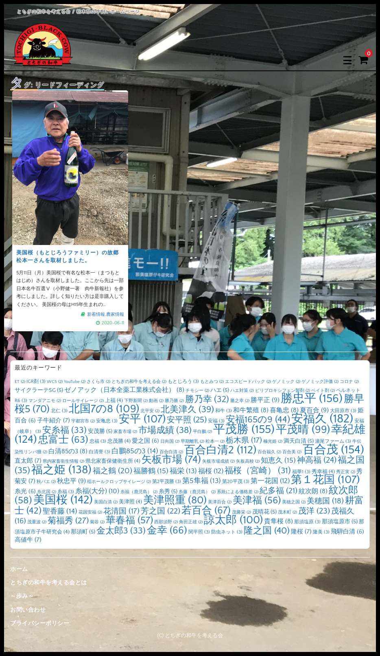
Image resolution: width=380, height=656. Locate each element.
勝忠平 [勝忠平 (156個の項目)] (312, 398)
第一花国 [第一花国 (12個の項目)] (270, 481)
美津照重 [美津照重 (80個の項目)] (175, 500)
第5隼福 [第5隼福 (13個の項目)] (201, 481)
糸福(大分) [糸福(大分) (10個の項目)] (97, 491)
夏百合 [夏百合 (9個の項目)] (314, 410)
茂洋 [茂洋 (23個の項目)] (314, 511)
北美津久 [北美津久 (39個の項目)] (187, 410)
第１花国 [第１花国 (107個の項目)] (325, 480)
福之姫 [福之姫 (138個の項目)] (61, 470)
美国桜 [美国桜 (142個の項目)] (63, 500)
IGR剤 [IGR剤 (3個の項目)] (36, 381)
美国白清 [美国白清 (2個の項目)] (106, 502)
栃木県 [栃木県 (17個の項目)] (244, 440)
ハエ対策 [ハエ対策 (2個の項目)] (242, 390)
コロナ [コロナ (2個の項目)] (349, 381)
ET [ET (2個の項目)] (20, 381)
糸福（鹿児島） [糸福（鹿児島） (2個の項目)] (138, 492)
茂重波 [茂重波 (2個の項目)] (36, 522)
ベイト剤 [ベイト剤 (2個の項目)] (323, 390)
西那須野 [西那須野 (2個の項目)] (166, 522)
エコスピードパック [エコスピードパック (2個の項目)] (248, 381)
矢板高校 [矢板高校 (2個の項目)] (248, 461)
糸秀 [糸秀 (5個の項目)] (168, 491)
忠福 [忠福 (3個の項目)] (98, 441)
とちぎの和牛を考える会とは (48, 582)
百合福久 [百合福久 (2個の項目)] (269, 452)
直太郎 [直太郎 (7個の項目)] (28, 460)
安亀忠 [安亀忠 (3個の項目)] (107, 421)
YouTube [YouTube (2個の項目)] (74, 381)
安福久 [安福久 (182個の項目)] (322, 419)
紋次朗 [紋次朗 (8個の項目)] (313, 491)
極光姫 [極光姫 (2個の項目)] (272, 441)
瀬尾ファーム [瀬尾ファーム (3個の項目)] (333, 441)
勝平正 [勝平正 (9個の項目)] (265, 400)
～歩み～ (22, 596)
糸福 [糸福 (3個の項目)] (65, 491)
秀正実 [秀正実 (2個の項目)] (345, 472)
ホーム (19, 569)
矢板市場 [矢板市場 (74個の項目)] (171, 460)
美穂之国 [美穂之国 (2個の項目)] (294, 502)
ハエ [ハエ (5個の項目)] (219, 390)
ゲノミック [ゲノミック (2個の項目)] (286, 381)
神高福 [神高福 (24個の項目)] (316, 460)
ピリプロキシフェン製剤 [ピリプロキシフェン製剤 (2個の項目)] (282, 390)
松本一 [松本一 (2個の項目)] (215, 441)
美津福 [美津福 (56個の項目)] (257, 500)
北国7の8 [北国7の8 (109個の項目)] (104, 409)
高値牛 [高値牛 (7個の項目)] (28, 539)
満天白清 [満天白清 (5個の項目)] (299, 441)
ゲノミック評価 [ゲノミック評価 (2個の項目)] (320, 381)
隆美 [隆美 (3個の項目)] (321, 532)
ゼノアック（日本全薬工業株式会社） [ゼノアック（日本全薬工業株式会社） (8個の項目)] (124, 390)
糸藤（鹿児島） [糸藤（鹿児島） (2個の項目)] (197, 492)
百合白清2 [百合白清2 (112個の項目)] (220, 450)
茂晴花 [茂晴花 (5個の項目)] (264, 512)
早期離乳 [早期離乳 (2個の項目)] (192, 441)
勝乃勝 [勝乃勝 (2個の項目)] (174, 400)
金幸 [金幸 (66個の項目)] (167, 530)
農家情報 (115, 314)
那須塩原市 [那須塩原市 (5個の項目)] (340, 521)
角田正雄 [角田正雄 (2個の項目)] (191, 522)
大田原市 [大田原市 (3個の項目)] (343, 410)
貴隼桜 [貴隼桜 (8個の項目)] (278, 521)
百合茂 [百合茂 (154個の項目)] (333, 450)
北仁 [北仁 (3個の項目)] (59, 410)
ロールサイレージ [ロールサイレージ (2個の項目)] (83, 400)
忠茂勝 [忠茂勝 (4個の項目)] (119, 441)
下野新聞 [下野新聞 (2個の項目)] (136, 400)
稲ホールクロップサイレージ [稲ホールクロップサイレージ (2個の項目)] (119, 481)
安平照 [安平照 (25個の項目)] (187, 419)
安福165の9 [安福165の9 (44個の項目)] (258, 420)
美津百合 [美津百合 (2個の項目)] (219, 502)
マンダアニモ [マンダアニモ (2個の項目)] (44, 400)
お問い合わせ (28, 610)
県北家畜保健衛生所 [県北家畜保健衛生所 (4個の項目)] (112, 461)
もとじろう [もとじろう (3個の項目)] (183, 381)
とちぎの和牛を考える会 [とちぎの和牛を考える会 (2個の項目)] (138, 381)
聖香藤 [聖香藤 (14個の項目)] (60, 511)
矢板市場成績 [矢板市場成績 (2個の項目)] (218, 461)
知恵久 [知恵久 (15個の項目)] (278, 461)
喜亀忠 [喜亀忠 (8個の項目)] (284, 410)
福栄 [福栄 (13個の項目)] (183, 471)
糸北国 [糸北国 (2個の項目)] (46, 492)
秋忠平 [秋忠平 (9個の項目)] (71, 481)
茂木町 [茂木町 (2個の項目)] (287, 512)
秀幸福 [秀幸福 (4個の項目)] (323, 472)
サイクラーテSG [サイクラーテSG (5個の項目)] (39, 390)
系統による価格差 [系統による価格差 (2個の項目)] (237, 492)
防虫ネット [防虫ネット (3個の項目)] (226, 532)
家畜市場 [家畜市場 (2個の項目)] (125, 431)
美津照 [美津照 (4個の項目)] (130, 502)
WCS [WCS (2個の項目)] (55, 381)
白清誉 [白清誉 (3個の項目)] (99, 452)
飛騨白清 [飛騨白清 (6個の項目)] (347, 532)
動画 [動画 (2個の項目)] (156, 400)
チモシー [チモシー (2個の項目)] (197, 390)
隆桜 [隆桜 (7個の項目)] (301, 531)
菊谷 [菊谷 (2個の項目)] (97, 522)
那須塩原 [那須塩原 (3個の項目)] (307, 522)
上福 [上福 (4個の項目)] (114, 400)
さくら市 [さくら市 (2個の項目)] (98, 381)
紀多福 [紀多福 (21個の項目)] (278, 490)
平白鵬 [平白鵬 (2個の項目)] (202, 431)
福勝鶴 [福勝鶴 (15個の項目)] (150, 471)
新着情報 (96, 314)
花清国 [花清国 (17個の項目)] (121, 511)
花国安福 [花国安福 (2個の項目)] (90, 512)
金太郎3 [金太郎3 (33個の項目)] (121, 531)
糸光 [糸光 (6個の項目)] (25, 491)
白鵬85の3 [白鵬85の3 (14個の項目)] (134, 451)
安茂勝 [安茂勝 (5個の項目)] (100, 431)
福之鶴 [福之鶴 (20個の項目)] (112, 470)
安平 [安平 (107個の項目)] (142, 419)
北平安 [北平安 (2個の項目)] (149, 411)
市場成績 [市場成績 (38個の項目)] (165, 430)
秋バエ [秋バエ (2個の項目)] (46, 481)
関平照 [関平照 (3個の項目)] (199, 532)
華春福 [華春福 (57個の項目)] (129, 520)
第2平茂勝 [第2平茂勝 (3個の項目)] (166, 481)
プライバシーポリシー (39, 623)
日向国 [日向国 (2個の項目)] (169, 441)
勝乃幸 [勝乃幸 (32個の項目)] (207, 400)
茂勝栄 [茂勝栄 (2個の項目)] (241, 512)
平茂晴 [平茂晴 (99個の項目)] (303, 430)
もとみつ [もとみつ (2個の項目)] (212, 381)
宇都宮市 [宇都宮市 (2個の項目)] (83, 421)
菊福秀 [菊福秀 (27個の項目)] (68, 520)
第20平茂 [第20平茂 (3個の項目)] (235, 481)
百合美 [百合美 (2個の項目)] (291, 452)
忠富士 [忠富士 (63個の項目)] (63, 439)
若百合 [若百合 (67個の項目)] (206, 510)
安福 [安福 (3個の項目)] (216, 421)
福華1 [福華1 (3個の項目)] (301, 472)
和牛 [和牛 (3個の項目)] (223, 410)
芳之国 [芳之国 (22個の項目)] (160, 511)
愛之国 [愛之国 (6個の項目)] (145, 441)
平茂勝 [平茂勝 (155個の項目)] (244, 429)
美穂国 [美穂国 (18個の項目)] (325, 501)
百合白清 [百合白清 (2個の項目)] (171, 452)
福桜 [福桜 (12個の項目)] (210, 471)
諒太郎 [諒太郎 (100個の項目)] (233, 520)
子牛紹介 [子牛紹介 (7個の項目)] (53, 420)
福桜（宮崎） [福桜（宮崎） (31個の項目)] (258, 471)
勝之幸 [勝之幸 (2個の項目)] (239, 400)
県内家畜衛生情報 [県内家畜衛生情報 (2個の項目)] (63, 461)
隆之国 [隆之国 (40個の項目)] (267, 531)
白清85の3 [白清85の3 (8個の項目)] (67, 451)
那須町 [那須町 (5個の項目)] (83, 532)
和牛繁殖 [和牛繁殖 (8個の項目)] (251, 410)
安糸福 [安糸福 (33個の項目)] (64, 430)
